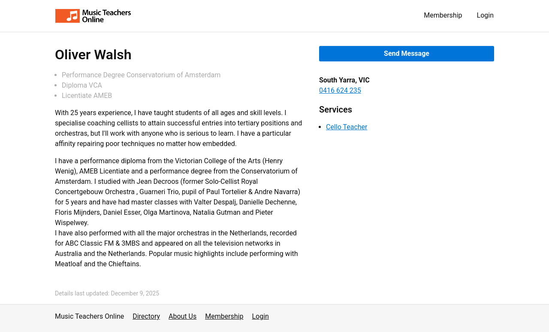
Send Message (406, 53)
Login (485, 15)
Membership (443, 15)
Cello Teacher (347, 127)
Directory (146, 316)
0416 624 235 (340, 90)
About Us (182, 316)
